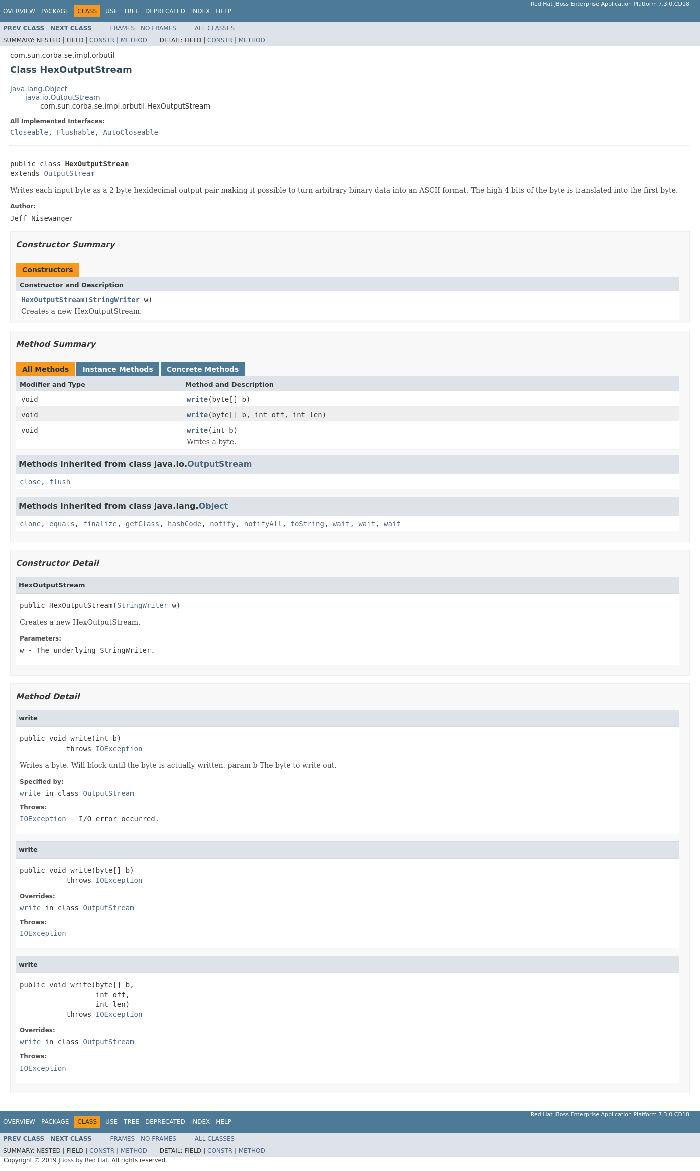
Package (55, 11)
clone (30, 524)
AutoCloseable (130, 132)
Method (134, 40)
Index (200, 11)
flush (59, 482)
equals (62, 524)
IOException (119, 748)
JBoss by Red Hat (83, 1160)
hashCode (184, 524)
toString (307, 524)
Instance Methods (117, 369)
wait (341, 524)
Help (223, 11)
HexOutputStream (52, 300)
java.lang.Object (38, 89)
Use (111, 11)
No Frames (158, 28)
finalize (99, 524)
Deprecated (165, 11)
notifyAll (263, 524)
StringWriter (114, 300)
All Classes (215, 28)
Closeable (29, 132)
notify (223, 524)
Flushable (76, 132)
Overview (19, 11)
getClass (142, 524)
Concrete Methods (203, 369)
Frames (122, 28)
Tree (131, 11)
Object (213, 506)
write (197, 399)
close (30, 482)
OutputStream (69, 173)
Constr (101, 40)
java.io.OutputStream (62, 97)
